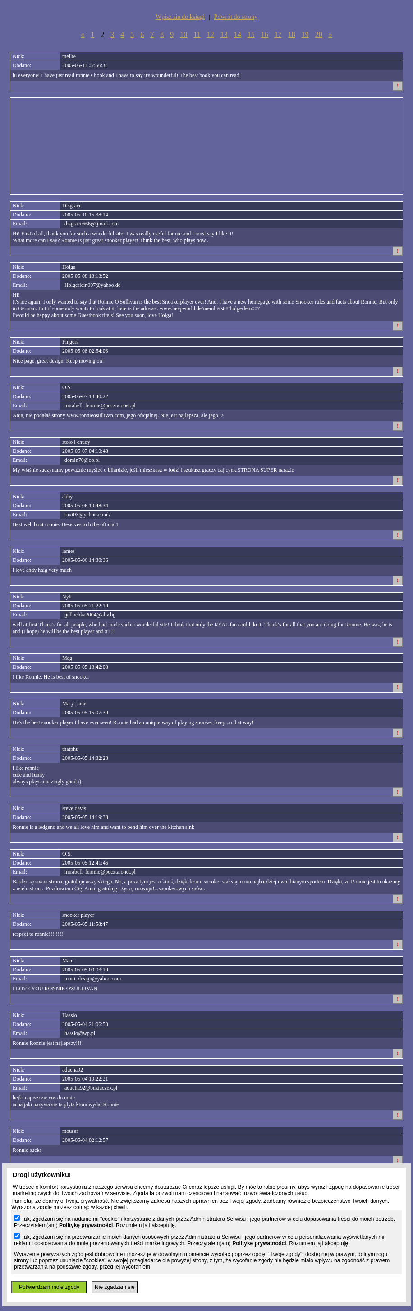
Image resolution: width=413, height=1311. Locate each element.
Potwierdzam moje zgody (49, 1287)
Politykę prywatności (86, 1225)
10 (183, 34)
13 (224, 34)
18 (291, 34)
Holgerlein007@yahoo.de (92, 285)
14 (237, 34)
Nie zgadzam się (115, 1287)
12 (210, 34)
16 (264, 34)
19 (305, 34)
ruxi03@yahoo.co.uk (87, 514)
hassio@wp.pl (79, 1033)
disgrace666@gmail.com (91, 224)
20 (318, 34)
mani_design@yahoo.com (92, 978)
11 (196, 34)
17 (278, 34)
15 (251, 34)
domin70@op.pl (82, 460)
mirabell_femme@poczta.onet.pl (100, 405)
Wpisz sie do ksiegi (180, 17)
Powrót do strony (235, 17)
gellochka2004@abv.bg (89, 615)
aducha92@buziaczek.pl (90, 1088)
